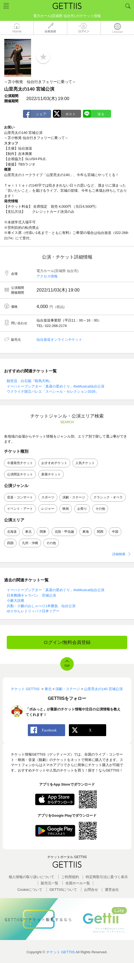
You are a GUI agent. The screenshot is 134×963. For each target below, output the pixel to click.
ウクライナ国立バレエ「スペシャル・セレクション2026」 (53, 391)
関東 (43, 532)
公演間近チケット (20, 474)
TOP (67, 665)
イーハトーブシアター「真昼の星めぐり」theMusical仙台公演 (55, 386)
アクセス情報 (47, 276)
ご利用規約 (70, 877)
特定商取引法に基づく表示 (107, 877)
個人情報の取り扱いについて (31, 877)
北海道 (12, 532)
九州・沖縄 (30, 543)
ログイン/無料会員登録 (67, 642)
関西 (100, 532)
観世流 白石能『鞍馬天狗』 (29, 381)
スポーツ (47, 497)
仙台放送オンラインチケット (59, 339)
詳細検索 (118, 554)
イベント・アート (20, 509)
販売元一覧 (49, 883)
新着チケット (51, 474)
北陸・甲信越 (64, 532)
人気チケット (85, 463)
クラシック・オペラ (108, 497)
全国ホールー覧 (77, 883)
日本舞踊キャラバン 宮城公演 (31, 595)
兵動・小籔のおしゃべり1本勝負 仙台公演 (41, 606)
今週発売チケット (20, 463)
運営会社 (112, 890)
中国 (115, 532)
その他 (100, 509)
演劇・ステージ (73, 497)
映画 (65, 509)
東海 (85, 532)
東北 (28, 532)
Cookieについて (30, 890)
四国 (10, 543)
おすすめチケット (54, 463)
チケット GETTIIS (60, 952)
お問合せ (91, 890)
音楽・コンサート (20, 497)
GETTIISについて (63, 890)
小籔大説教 (15, 600)
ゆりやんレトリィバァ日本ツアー (33, 611)
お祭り (82, 509)
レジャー (47, 509)
